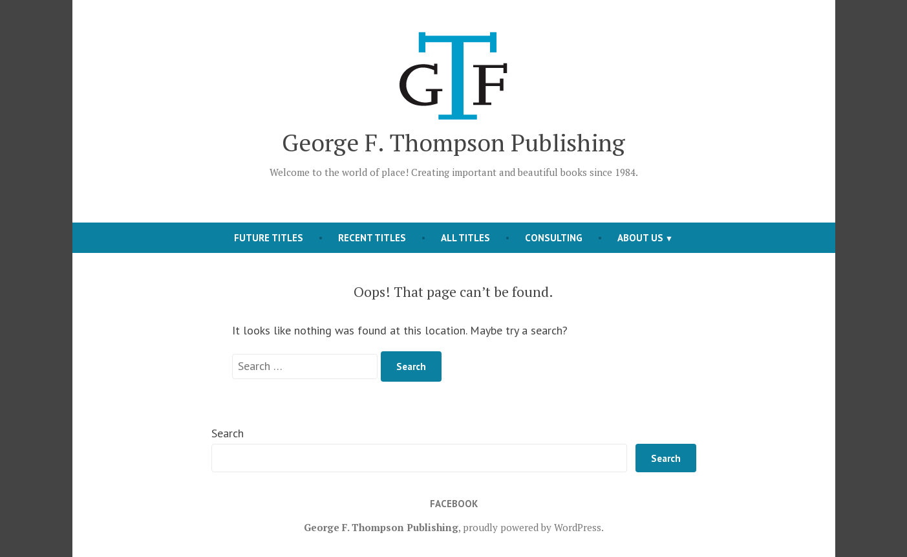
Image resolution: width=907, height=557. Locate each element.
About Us (640, 238)
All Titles (465, 238)
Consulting (553, 238)
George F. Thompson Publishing (453, 142)
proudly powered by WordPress (532, 527)
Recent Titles (372, 238)
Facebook (454, 503)
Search (227, 433)
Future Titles (268, 238)
